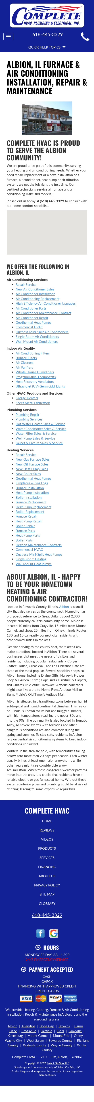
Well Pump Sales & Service (35, 438)
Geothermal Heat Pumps (33, 322)
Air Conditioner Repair (32, 318)
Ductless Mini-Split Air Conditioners (42, 332)
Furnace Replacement (31, 502)
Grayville (75, 1031)
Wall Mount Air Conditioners (37, 341)
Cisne (13, 1031)
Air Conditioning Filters (33, 353)
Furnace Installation (30, 488)
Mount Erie (61, 1036)
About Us (47, 876)
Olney (78, 1036)
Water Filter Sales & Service (36, 433)
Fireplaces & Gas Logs (32, 483)
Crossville (28, 1031)
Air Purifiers (24, 367)
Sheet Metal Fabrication (33, 403)
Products (47, 848)
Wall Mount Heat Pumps (34, 564)
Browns (64, 1026)
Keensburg (15, 1036)
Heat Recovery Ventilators (35, 382)
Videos (47, 839)
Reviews (47, 830)
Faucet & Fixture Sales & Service (39, 443)
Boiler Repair (25, 526)
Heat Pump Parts (28, 535)
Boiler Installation (29, 497)
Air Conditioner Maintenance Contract (43, 313)
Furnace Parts (25, 531)
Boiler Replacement (30, 512)
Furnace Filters (26, 358)
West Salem (35, 1040)
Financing (47, 867)
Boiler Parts (24, 540)
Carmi (78, 1026)
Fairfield (46, 1031)
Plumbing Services (29, 419)
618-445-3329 (47, 915)
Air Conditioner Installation (35, 294)
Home (47, 821)
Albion (64, 607)
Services (47, 858)
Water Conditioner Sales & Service (41, 429)
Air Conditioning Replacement (37, 299)
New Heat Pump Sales (32, 469)
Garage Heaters (27, 398)
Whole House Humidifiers (35, 372)
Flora (60, 1031)
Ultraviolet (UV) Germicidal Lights (40, 386)
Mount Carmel (37, 1036)
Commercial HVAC (29, 327)
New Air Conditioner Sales (35, 289)
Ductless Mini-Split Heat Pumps (39, 554)
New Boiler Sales (28, 474)
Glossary (47, 903)
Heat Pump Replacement (33, 507)
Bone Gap (47, 1026)
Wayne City (13, 1040)
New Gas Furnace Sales (33, 459)
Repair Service (26, 284)
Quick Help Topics (47, 47)
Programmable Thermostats (36, 377)
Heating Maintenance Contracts (39, 545)
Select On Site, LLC (58, 1063)
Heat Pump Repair (29, 521)
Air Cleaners (24, 362)
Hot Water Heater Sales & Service (40, 424)
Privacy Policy (47, 885)
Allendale (28, 1026)
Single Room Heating (31, 559)
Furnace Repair (26, 516)
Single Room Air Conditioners (37, 337)
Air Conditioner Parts (31, 308)
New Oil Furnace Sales (32, 464)
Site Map (47, 894)
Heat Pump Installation (32, 493)
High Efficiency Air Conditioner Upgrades (46, 303)
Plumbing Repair (27, 415)
